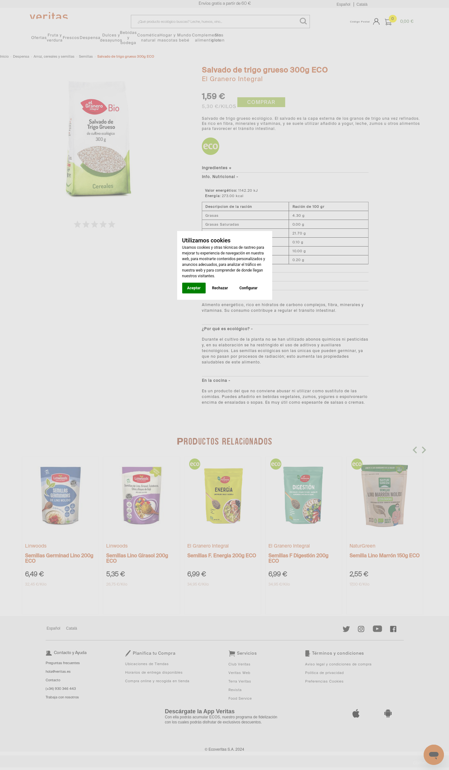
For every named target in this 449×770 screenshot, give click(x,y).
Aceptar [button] (194, 288)
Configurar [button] (248, 288)
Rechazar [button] (220, 288)
